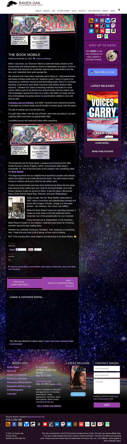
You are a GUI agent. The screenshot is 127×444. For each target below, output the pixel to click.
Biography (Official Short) (19, 382)
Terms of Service (105, 399)
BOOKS (47, 12)
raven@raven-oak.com (45, 402)
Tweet (12, 249)
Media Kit (11, 371)
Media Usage (13, 367)
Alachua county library (19, 267)
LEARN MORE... (102, 143)
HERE (93, 51)
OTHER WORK (63, 12)
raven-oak (66, 267)
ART (54, 12)
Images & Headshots (17, 375)
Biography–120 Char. (17, 378)
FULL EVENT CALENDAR (49, 406)
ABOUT (38, 12)
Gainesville (56, 267)
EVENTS (82, 12)
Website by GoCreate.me (15, 438)
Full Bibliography (15, 390)
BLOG (74, 12)
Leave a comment (43, 59)
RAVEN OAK (32, 3)
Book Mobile (17, 172)
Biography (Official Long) (19, 386)
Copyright (11, 394)
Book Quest (46, 267)
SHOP (112, 12)
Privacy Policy (11, 436)
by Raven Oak (17, 433)
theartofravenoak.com (36, 417)
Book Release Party (43, 381)
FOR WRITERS (94, 12)
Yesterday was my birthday (21, 103)
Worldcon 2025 (42, 367)
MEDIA (105, 12)
